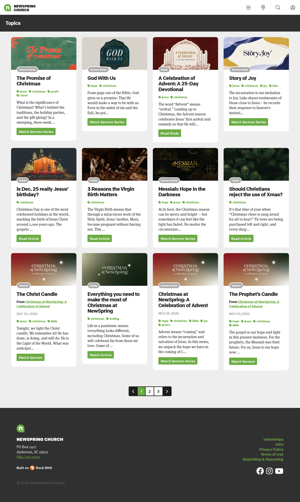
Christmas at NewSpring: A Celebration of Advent (42, 304)
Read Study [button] (170, 133)
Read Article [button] (29, 239)
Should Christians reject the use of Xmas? (255, 192)
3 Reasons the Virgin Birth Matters (110, 192)
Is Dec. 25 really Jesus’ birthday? (43, 192)
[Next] (167, 391)
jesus (22, 91)
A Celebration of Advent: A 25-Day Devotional (178, 84)
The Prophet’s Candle (253, 294)
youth (53, 91)
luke (273, 86)
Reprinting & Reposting (263, 459)
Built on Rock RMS (34, 468)
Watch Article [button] (101, 355)
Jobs (279, 444)
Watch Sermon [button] (30, 357)
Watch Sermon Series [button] (36, 132)
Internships (273, 439)
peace (164, 325)
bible (52, 321)
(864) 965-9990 (28, 456)
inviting (112, 319)
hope (92, 86)
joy (263, 86)
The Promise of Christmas (34, 81)
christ (22, 95)
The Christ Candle (37, 294)
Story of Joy (242, 78)
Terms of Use (272, 454)
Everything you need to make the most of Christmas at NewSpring (113, 302)
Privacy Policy (271, 449)
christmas (37, 91)
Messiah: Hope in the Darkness (181, 192)
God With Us (101, 78)
